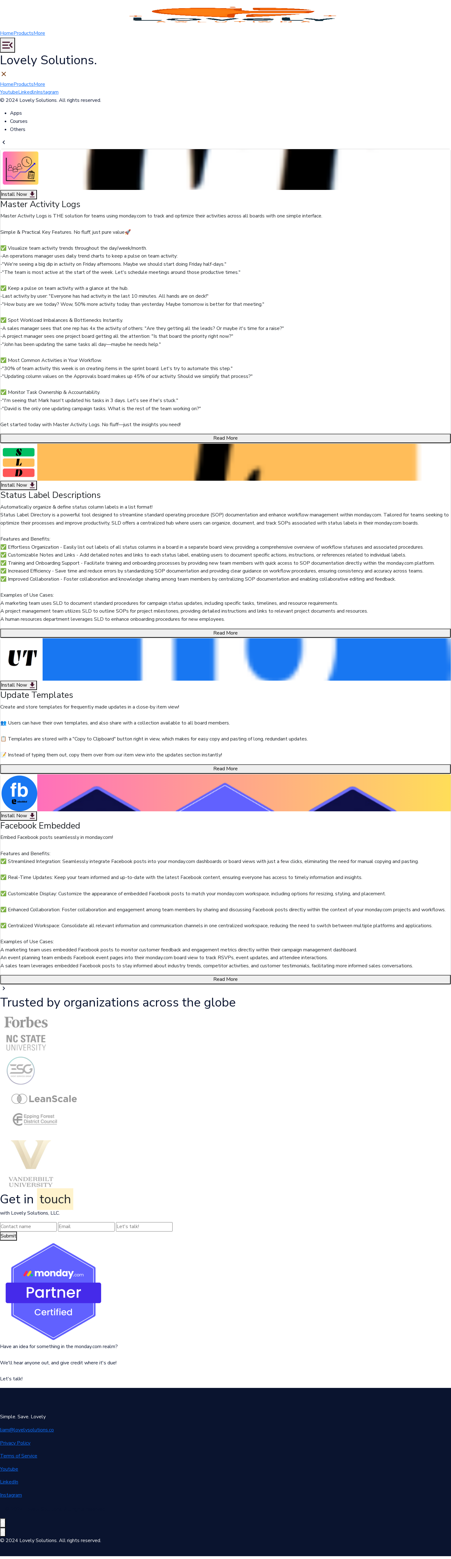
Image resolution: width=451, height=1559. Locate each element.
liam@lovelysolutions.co (27, 1432)
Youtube (9, 95)
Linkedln (27, 95)
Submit (8, 1238)
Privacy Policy (15, 1445)
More (39, 36)
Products (23, 36)
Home (6, 36)
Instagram (48, 95)
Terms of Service (18, 1458)
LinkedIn (9, 1484)
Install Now (18, 197)
